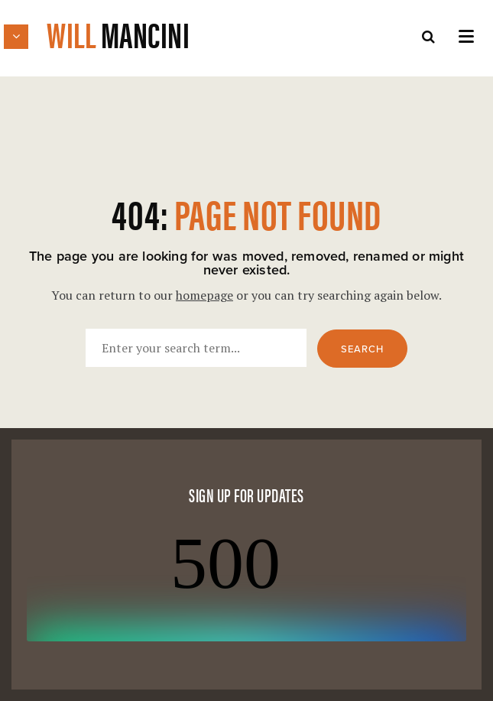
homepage (204, 295)
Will (118, 33)
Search (362, 349)
